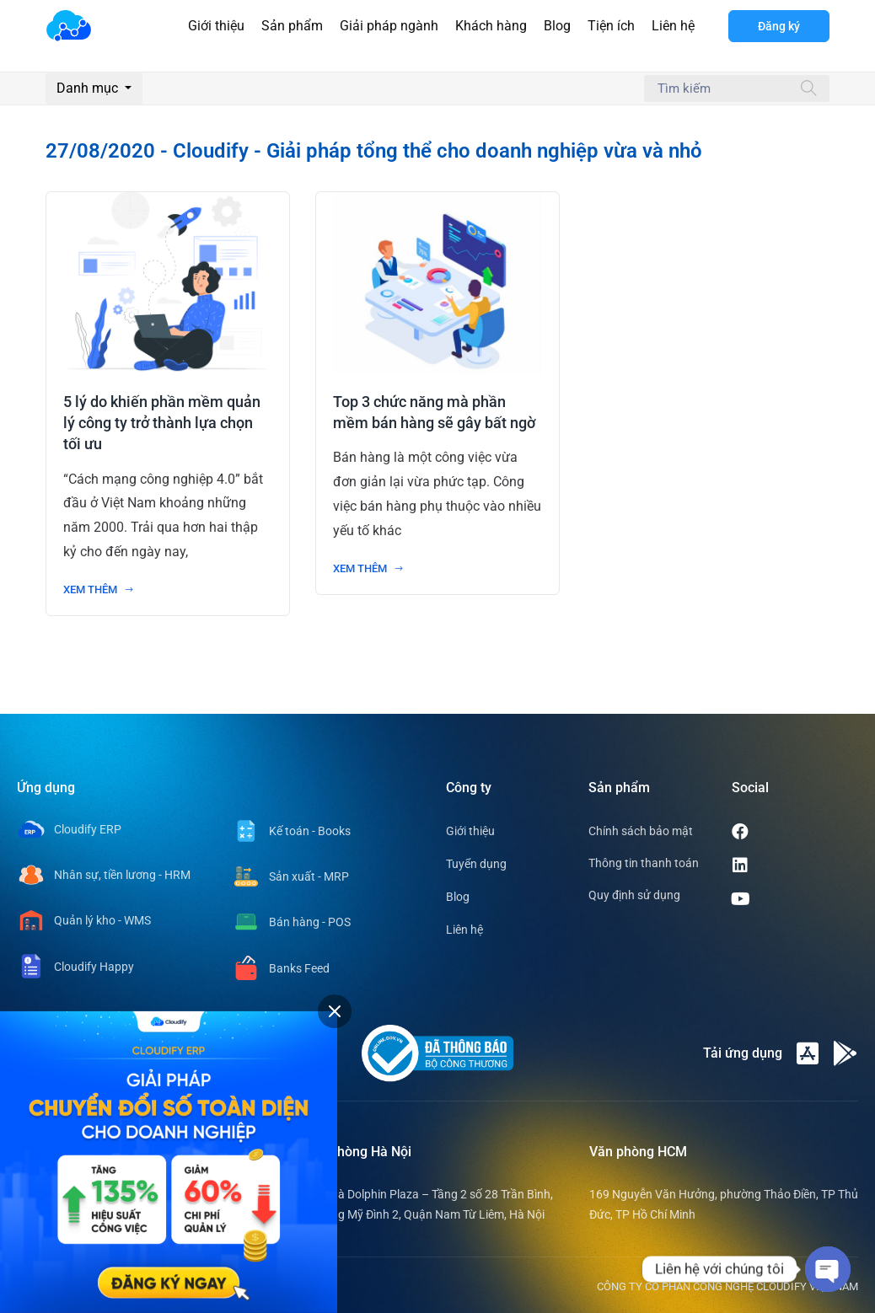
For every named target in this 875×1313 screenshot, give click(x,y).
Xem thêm (98, 589)
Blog (557, 26)
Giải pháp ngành (389, 26)
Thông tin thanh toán (643, 863)
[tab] (335, 1011)
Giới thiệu (216, 26)
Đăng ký (779, 26)
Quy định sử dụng (634, 895)
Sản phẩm (292, 26)
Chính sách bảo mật (640, 831)
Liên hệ (673, 26)
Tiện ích (611, 26)
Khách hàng (491, 26)
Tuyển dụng (476, 864)
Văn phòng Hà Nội (357, 1152)
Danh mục (88, 88)
